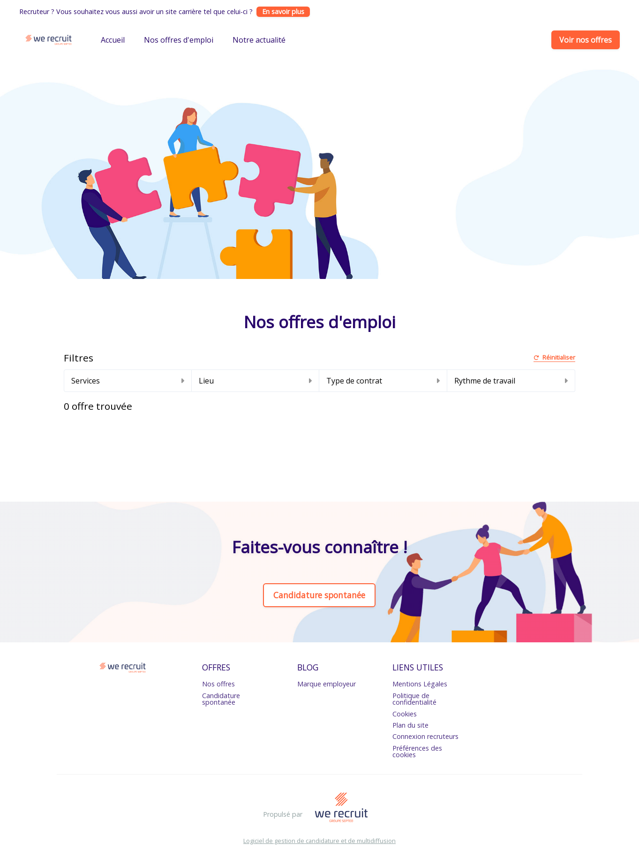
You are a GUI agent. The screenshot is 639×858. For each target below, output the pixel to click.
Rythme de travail (511, 381)
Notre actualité (259, 40)
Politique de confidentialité (414, 699)
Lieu (255, 381)
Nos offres (218, 683)
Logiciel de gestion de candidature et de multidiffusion (319, 841)
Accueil (113, 40)
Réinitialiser (554, 357)
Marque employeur (326, 683)
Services (127, 381)
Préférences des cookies (417, 751)
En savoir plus (283, 11)
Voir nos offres (585, 40)
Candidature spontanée (319, 595)
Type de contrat (383, 381)
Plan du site (410, 725)
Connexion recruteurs (425, 736)
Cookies (404, 713)
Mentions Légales (419, 683)
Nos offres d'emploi (178, 40)
